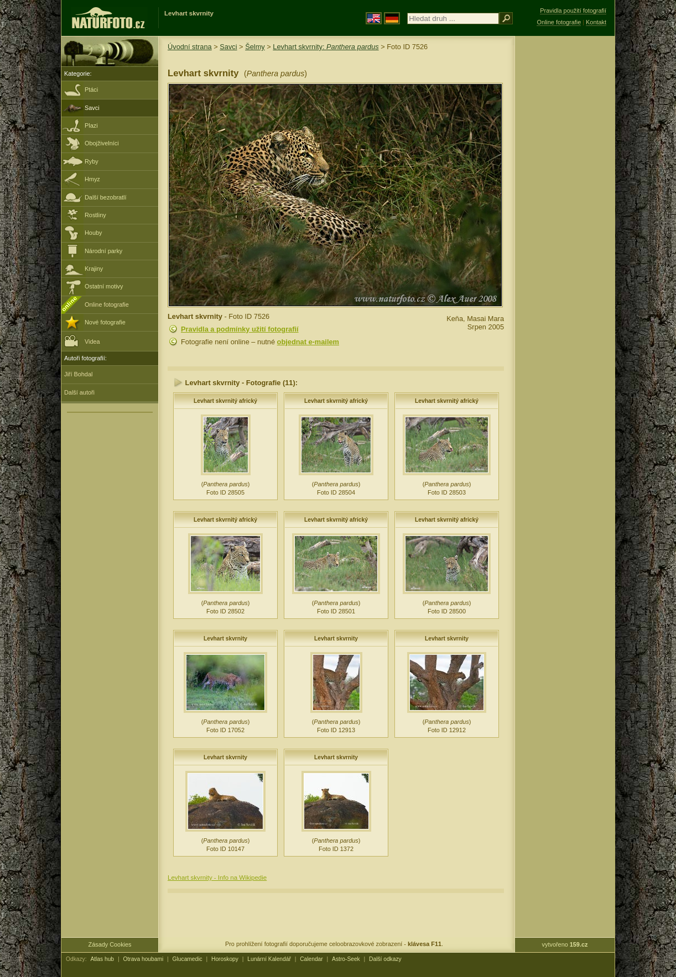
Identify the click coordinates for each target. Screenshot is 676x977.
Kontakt (596, 22)
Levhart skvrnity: (325, 47)
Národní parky (103, 251)
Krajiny (94, 268)
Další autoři (79, 392)
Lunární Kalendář (269, 959)
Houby (93, 232)
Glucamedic (187, 959)
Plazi (91, 125)
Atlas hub (102, 959)
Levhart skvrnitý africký (225, 401)
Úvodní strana (190, 47)
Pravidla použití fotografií (573, 10)
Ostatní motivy (104, 286)
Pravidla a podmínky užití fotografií (240, 329)
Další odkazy (385, 959)
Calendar (311, 959)
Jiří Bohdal (78, 374)
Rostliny (95, 215)
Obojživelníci (102, 143)
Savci (92, 107)
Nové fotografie (105, 322)
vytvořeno (565, 944)
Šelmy (255, 47)
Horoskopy (224, 959)
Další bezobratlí (106, 197)
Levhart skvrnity (225, 638)
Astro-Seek (346, 959)
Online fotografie (107, 304)
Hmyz (92, 179)
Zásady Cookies (110, 944)
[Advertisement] (565, 213)
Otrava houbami (143, 959)
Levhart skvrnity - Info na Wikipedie (217, 877)
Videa (82, 340)
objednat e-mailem (308, 342)
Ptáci (91, 89)
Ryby (91, 161)
